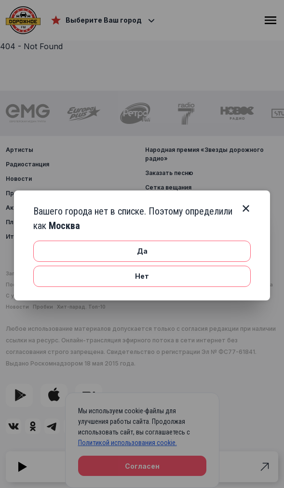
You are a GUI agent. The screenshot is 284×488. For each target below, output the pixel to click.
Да (142, 251)
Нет (142, 276)
